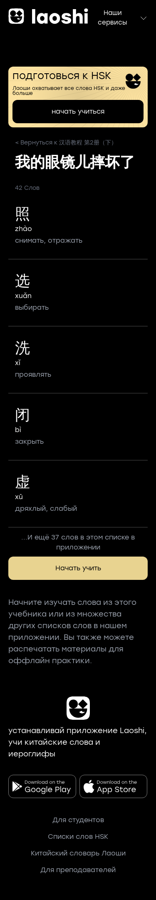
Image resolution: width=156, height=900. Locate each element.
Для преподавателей (78, 870)
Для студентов (78, 820)
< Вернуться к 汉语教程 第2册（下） (66, 142)
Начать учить (78, 568)
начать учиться (78, 111)
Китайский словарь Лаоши (78, 853)
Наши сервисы (123, 17)
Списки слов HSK (78, 836)
